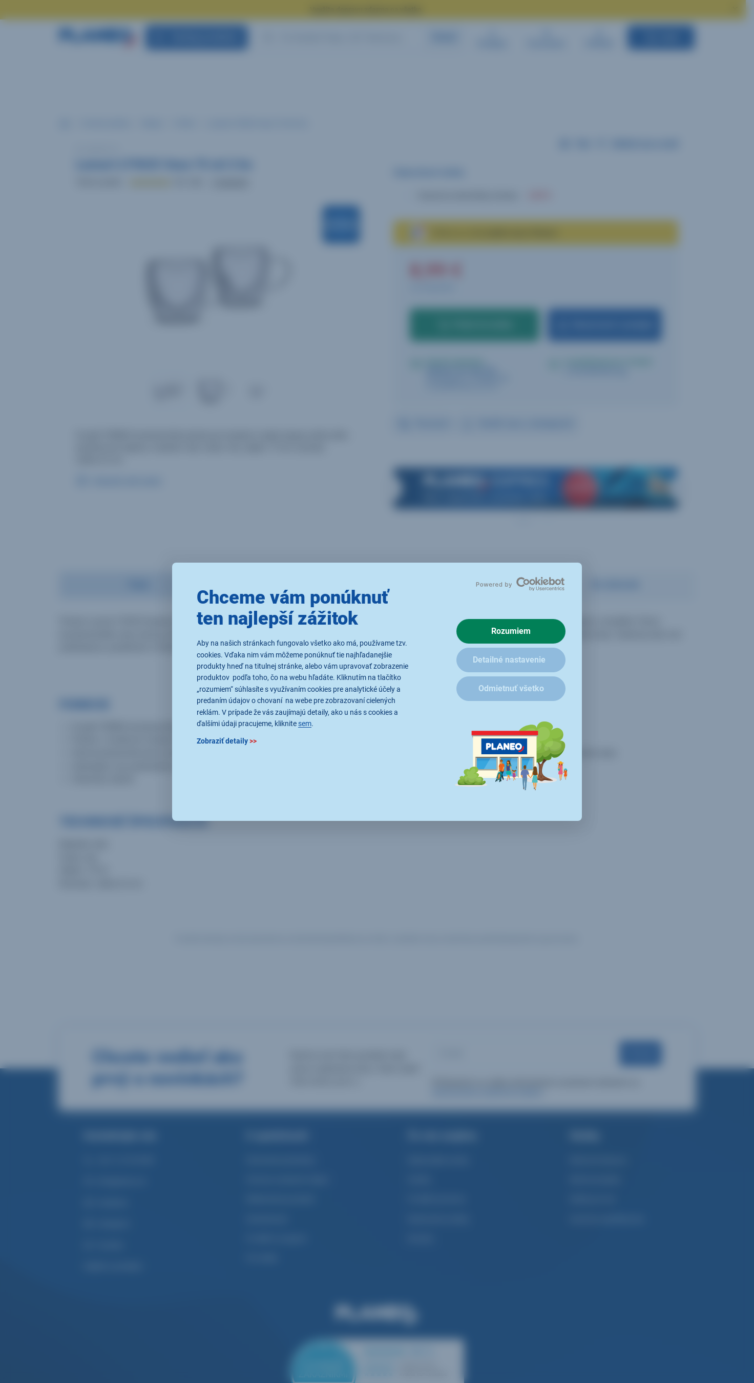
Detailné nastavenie (509, 660)
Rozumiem (511, 631)
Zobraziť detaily (227, 741)
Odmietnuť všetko (511, 688)
